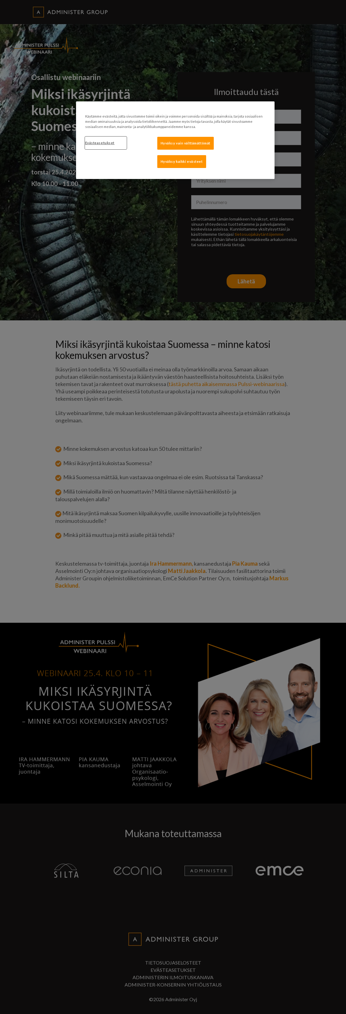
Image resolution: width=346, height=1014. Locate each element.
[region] (175, 140)
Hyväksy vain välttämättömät (185, 143)
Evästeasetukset (100, 143)
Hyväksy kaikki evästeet (182, 161)
